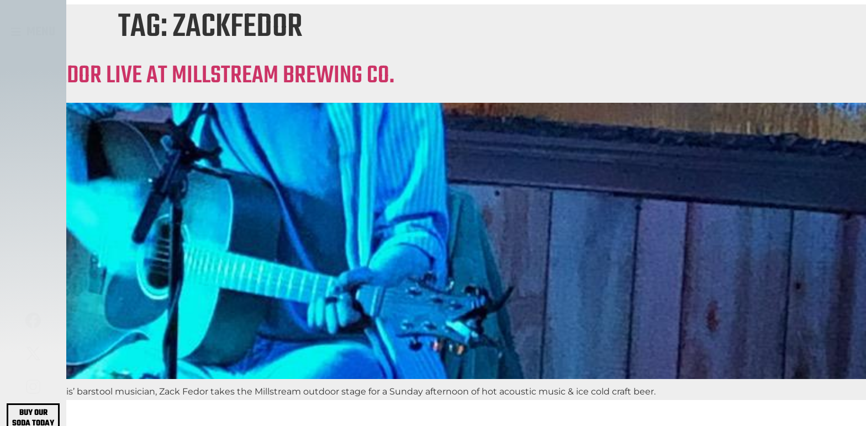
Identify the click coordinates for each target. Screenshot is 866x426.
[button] (33, 32)
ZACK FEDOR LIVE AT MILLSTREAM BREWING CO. (197, 76)
